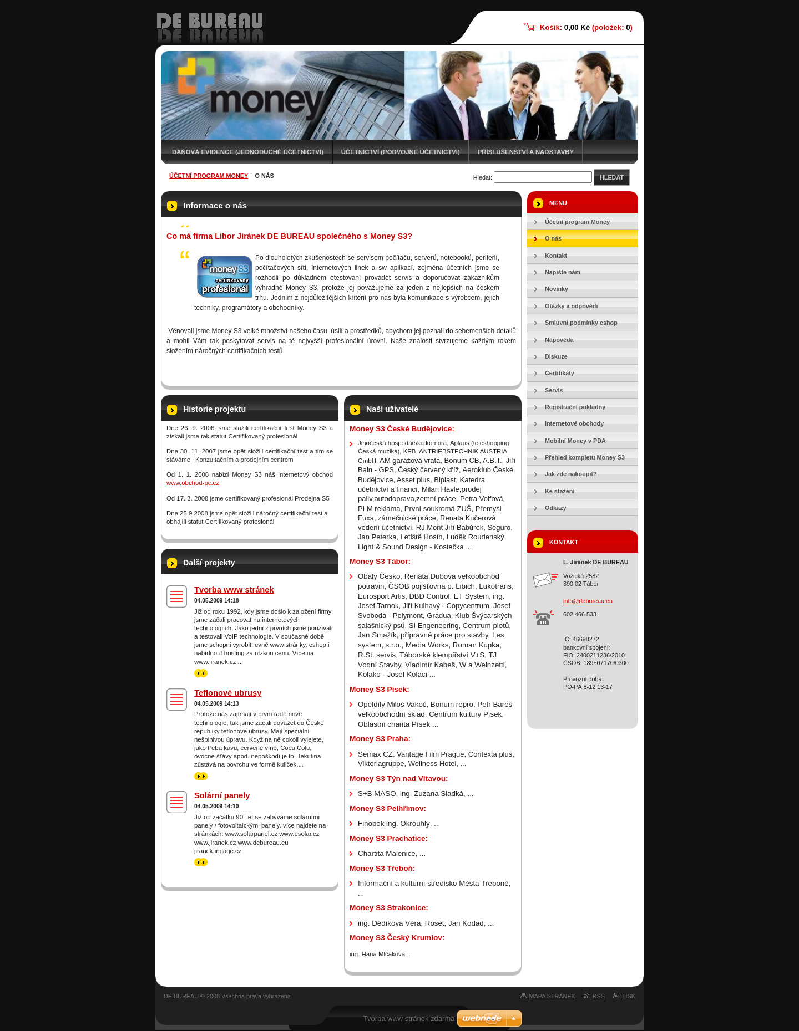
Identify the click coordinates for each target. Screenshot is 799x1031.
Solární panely (222, 795)
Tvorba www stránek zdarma (408, 1018)
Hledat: (482, 177)
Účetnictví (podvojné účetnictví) (400, 152)
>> (201, 673)
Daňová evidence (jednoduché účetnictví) (247, 152)
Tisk (628, 996)
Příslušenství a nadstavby (526, 152)
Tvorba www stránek (234, 589)
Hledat (612, 177)
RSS (599, 996)
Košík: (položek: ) (586, 27)
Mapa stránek (552, 996)
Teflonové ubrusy (227, 692)
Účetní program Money (208, 175)
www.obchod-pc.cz (192, 482)
